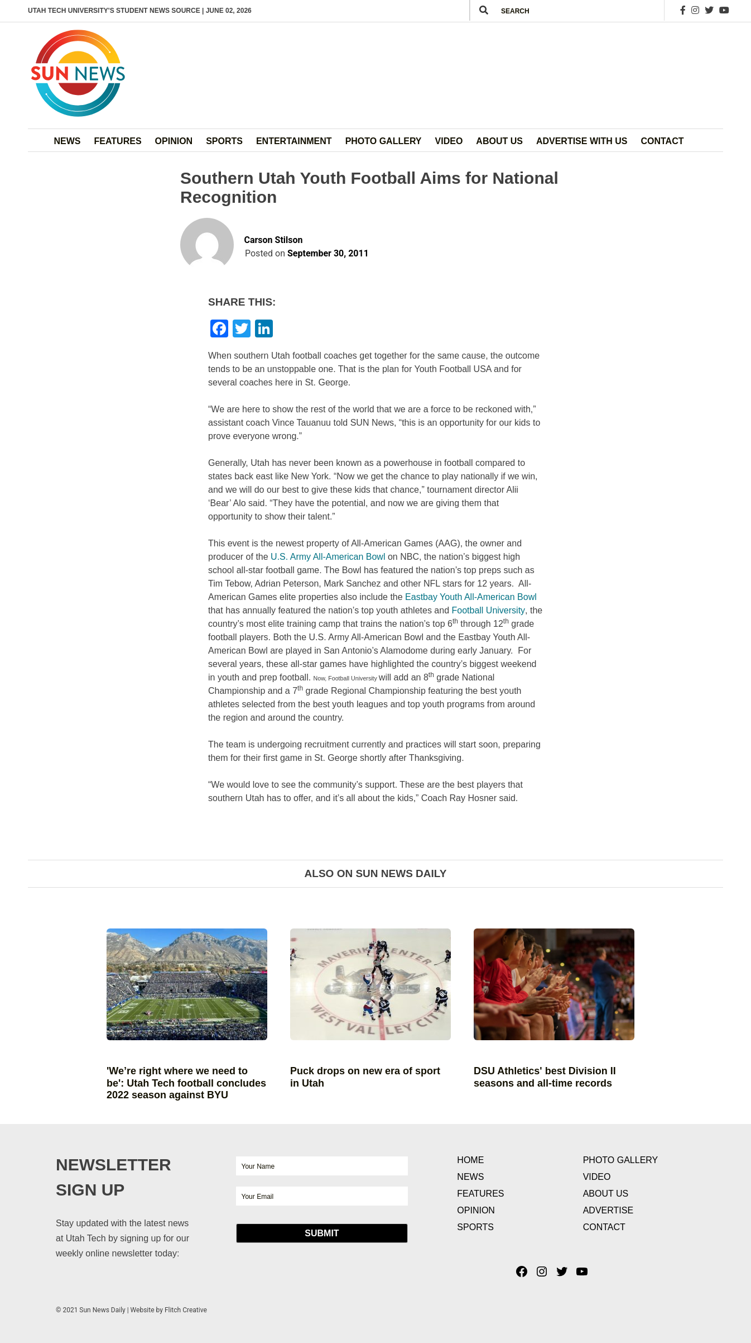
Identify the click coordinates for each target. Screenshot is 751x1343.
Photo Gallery (383, 141)
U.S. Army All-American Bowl (328, 556)
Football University (488, 610)
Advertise (608, 1210)
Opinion (174, 141)
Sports (224, 141)
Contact (662, 141)
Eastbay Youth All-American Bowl (471, 597)
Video (449, 141)
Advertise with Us (582, 141)
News (67, 141)
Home (470, 1160)
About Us (499, 141)
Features (118, 141)
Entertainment (294, 141)
